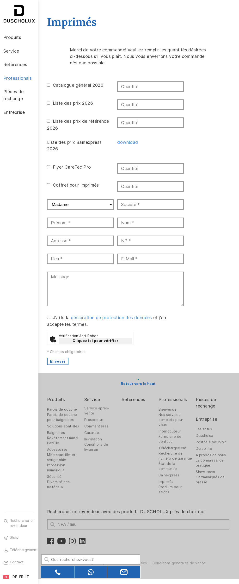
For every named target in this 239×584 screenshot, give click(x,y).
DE (14, 577)
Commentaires (97, 426)
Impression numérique (57, 467)
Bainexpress (169, 480)
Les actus (204, 429)
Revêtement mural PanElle (63, 440)
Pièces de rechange (206, 402)
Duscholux (205, 436)
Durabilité (204, 448)
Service (93, 399)
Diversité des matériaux (59, 484)
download (128, 142)
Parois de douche (63, 409)
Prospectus (94, 420)
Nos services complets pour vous (171, 420)
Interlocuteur (170, 431)
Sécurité (55, 477)
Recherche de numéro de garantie (171, 458)
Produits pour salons (170, 494)
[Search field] (90, 559)
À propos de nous (211, 455)
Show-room (205, 472)
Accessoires (58, 449)
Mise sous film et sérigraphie (62, 457)
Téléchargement (173, 448)
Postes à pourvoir (211, 442)
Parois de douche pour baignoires (63, 417)
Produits (57, 399)
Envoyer (59, 361)
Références (134, 399)
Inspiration (94, 439)
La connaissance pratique (210, 462)
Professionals (173, 399)
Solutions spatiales (64, 426)
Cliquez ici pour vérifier (96, 341)
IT (27, 577)
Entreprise (206, 419)
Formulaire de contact (170, 439)
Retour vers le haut (138, 384)
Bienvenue (168, 409)
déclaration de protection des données (112, 317)
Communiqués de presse (210, 479)
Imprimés (166, 487)
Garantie (92, 433)
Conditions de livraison (97, 447)
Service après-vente (97, 410)
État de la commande (168, 471)
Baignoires (57, 433)
